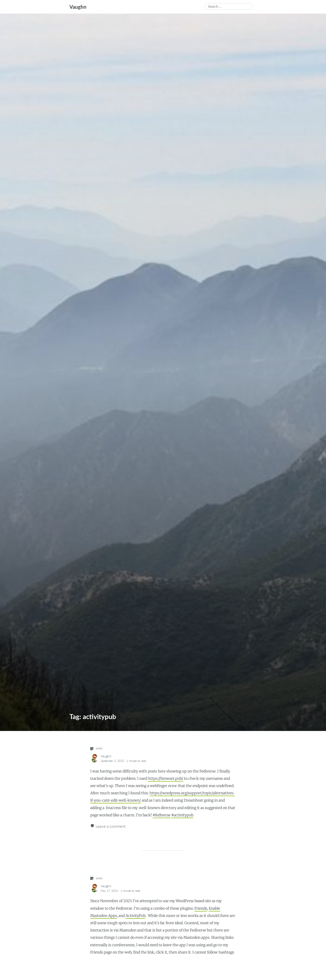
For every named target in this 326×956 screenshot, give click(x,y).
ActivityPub (135, 915)
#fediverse (161, 815)
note (96, 748)
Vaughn (77, 7)
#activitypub (182, 815)
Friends (200, 908)
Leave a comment (111, 826)
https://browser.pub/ (165, 778)
